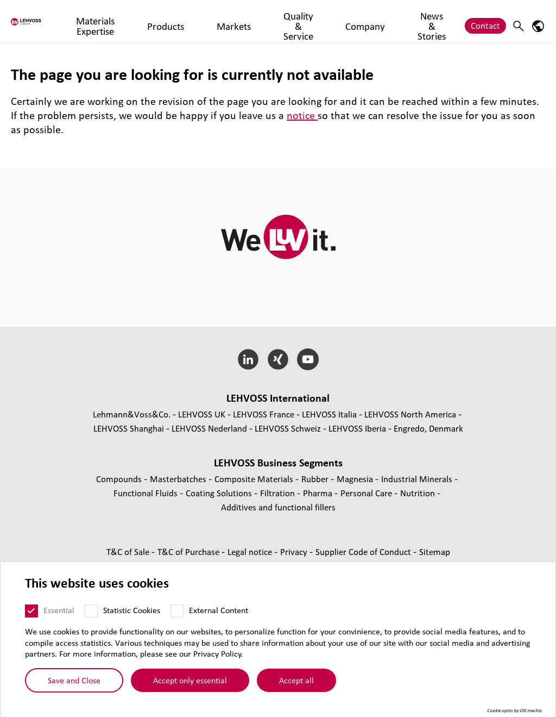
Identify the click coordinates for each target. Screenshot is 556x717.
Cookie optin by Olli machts (514, 710)
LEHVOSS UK (201, 414)
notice (302, 115)
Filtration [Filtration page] (278, 493)
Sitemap (434, 551)
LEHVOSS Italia (329, 414)
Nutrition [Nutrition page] (418, 493)
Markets (255, 21)
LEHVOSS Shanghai (128, 428)
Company (372, 21)
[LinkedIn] (248, 359)
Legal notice (251, 551)
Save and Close (74, 680)
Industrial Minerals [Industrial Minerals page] (417, 478)
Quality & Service (313, 21)
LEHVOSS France (263, 414)
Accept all (296, 680)
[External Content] (177, 611)
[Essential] (31, 611)
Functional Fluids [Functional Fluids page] (146, 493)
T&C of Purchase (189, 551)
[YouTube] (308, 359)
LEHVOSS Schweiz (288, 428)
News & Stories (429, 21)
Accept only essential (190, 680)
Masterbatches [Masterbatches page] (179, 478)
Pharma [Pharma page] (318, 493)
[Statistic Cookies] (91, 611)
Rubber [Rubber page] (316, 478)
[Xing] (278, 359)
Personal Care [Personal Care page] (367, 493)
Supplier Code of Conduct (364, 551)
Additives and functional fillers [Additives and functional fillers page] (278, 507)
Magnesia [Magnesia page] (356, 478)
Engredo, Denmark (428, 428)
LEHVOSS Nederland (209, 428)
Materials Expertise (148, 21)
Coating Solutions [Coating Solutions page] (220, 493)
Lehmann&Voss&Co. (131, 414)
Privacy (294, 551)
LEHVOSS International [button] (278, 398)
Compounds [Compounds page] (120, 478)
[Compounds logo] (50, 21)
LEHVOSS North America (410, 414)
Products (211, 21)
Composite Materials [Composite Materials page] (254, 478)
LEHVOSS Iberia (357, 428)
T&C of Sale (128, 551)
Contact (485, 21)
